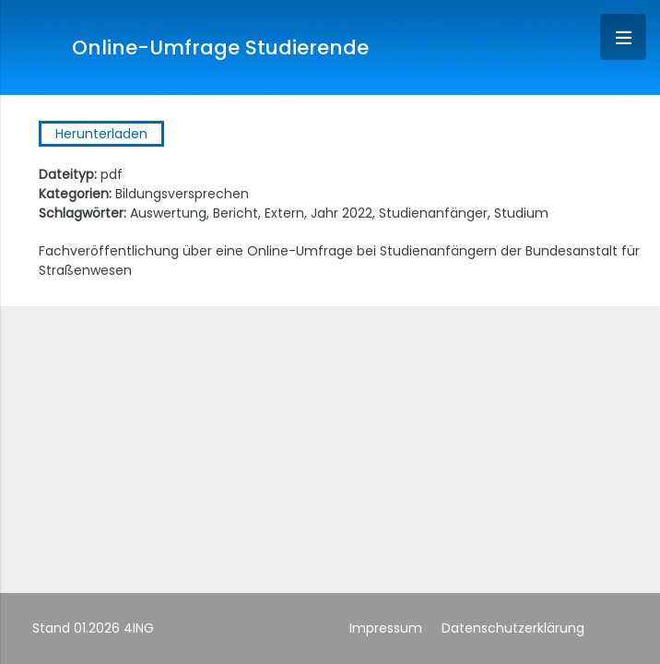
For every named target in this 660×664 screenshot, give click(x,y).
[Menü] (623, 37)
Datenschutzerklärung (513, 628)
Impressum (385, 628)
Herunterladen (101, 134)
